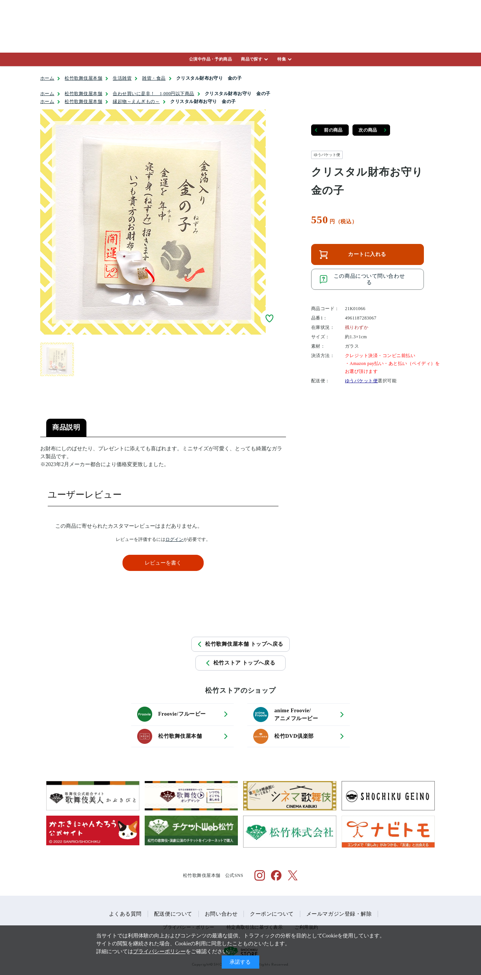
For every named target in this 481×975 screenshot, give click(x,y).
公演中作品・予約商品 (210, 59)
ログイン (174, 539)
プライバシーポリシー (159, 951)
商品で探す (251, 59)
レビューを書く (163, 563)
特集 (281, 59)
